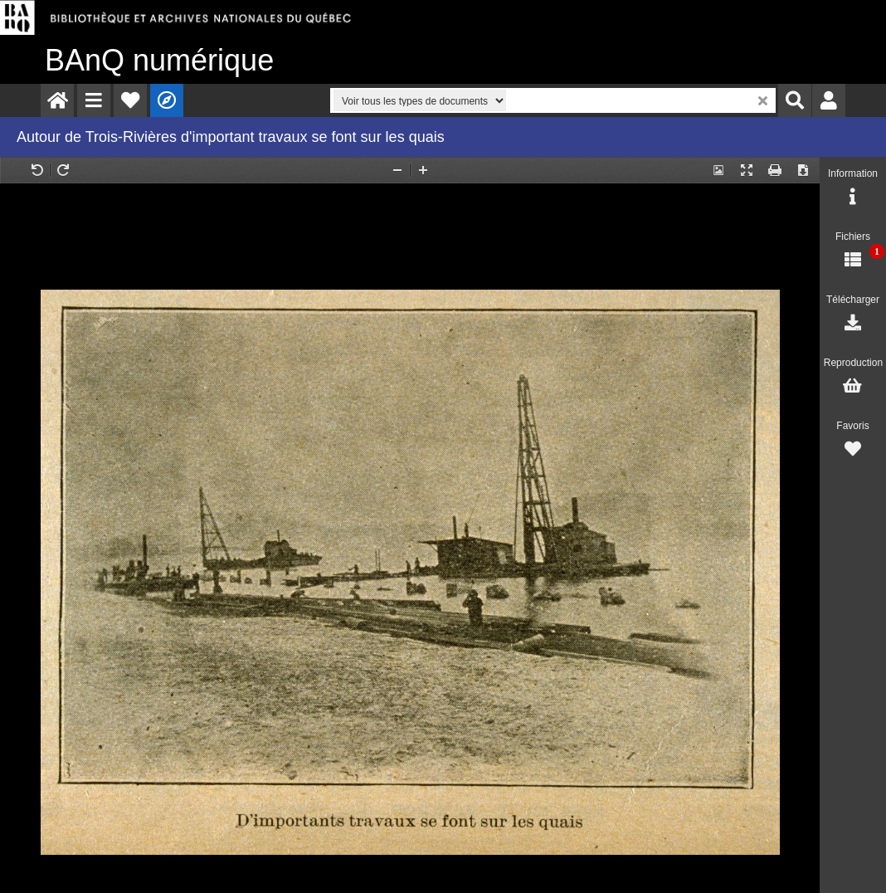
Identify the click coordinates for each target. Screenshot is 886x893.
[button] (93, 100)
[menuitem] (57, 100)
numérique (159, 60)
